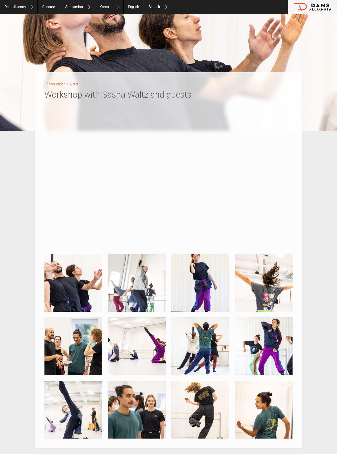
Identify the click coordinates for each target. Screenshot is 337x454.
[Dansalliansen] (33, 7)
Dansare (48, 7)
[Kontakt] (119, 7)
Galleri (74, 84)
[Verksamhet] (91, 7)
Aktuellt (154, 7)
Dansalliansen (15, 7)
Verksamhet (74, 7)
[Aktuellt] (168, 7)
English (133, 7)
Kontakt (106, 7)
